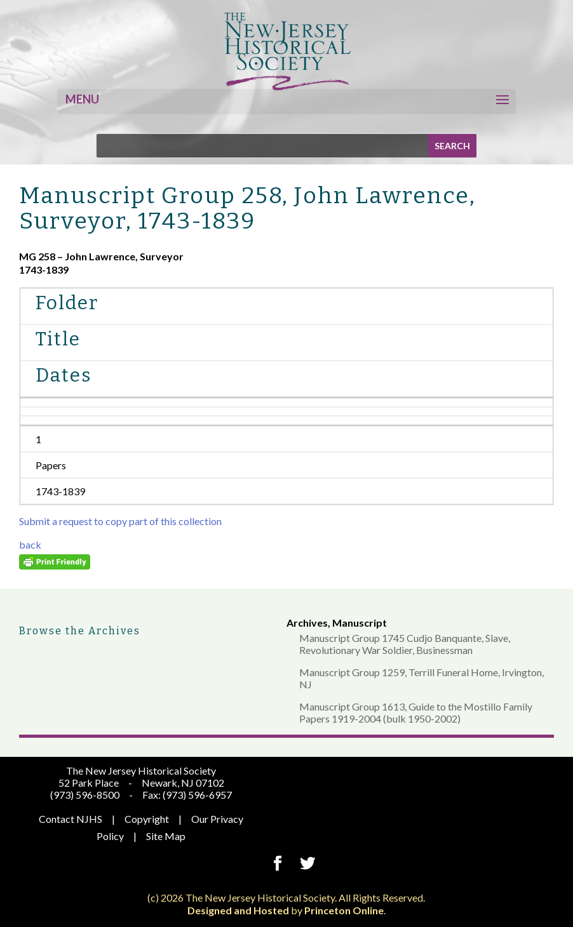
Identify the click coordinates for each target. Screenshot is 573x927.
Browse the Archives (79, 631)
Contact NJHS (70, 819)
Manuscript (359, 623)
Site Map (165, 836)
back (30, 544)
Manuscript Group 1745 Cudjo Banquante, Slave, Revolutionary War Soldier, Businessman (404, 644)
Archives (307, 623)
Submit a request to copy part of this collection (120, 521)
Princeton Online (344, 910)
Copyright (147, 819)
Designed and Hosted (238, 910)
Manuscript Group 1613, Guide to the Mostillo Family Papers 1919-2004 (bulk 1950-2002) (415, 712)
